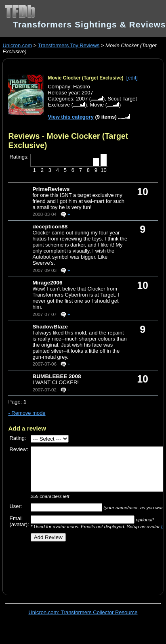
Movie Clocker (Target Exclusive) (85, 78)
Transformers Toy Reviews (69, 45)
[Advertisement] (79, 565)
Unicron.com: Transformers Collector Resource (83, 612)
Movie (97, 105)
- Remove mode (26, 413)
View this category (71, 117)
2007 (82, 99)
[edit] (132, 78)
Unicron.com (17, 45)
